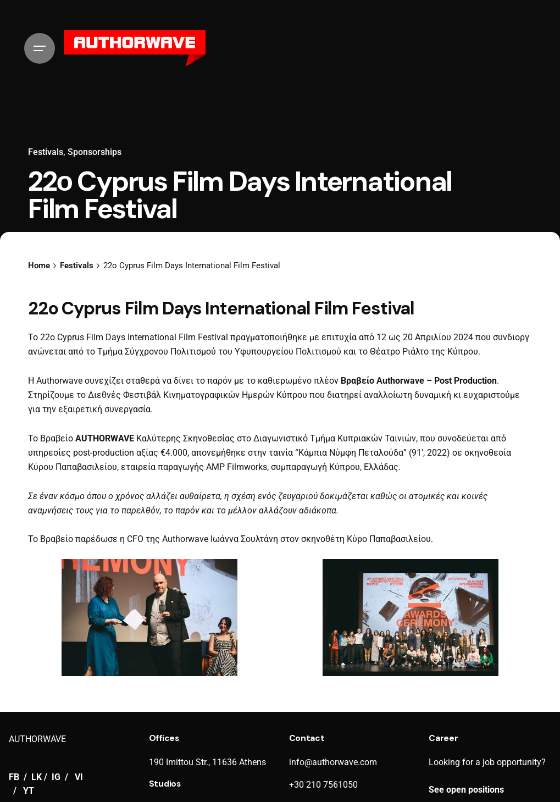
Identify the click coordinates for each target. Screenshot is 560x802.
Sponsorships (94, 152)
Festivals (45, 152)
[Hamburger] (39, 48)
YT (28, 791)
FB (15, 777)
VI (79, 777)
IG (56, 777)
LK (36, 777)
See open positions (466, 790)
